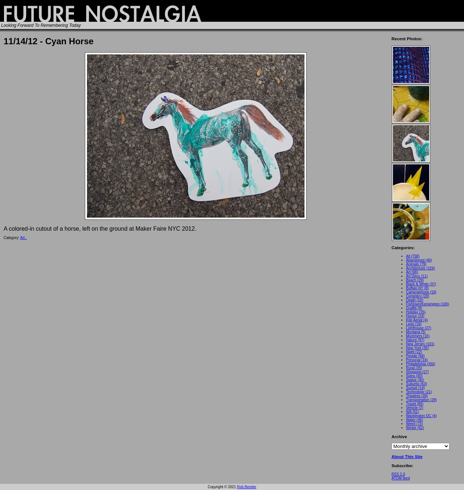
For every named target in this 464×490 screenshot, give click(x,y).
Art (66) (412, 272)
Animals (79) (416, 264)
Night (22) (414, 352)
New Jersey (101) (420, 344)
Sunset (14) (415, 388)
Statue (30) (415, 380)
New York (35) (417, 348)
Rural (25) (414, 368)
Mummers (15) (418, 336)
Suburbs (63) (416, 384)
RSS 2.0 (398, 474)
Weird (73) (414, 424)
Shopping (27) (417, 372)
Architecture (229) (420, 268)
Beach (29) (415, 280)
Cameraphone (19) (421, 292)
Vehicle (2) (414, 408)
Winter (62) (415, 428)
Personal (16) (417, 360)
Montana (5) (416, 332)
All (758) (412, 256)
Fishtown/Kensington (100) (427, 304)
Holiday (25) (416, 312)
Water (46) (414, 420)
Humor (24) (415, 316)
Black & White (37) (421, 284)
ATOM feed (401, 478)
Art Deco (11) (416, 276)
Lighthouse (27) (418, 328)
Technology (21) (419, 392)
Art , (23, 238)
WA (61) (412, 412)
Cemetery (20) (417, 296)
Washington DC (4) (421, 416)
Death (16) (414, 300)
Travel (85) (414, 404)
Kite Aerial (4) (417, 320)
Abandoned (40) (419, 260)
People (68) (415, 356)
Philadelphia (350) (420, 364)
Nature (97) (415, 340)
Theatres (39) (417, 396)
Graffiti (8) (414, 308)
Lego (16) (414, 324)
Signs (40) (414, 376)
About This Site (407, 456)
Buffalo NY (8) (417, 288)
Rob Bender (246, 487)
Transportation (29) (421, 400)
